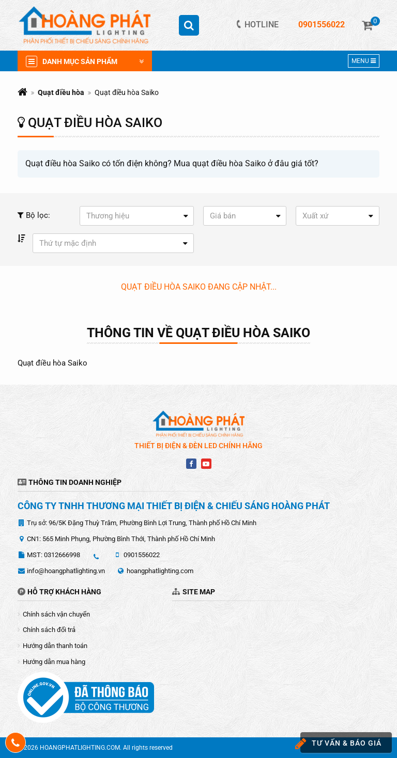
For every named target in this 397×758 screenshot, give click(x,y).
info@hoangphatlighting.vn (66, 571)
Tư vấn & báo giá (340, 743)
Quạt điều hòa (61, 92)
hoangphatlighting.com (160, 571)
